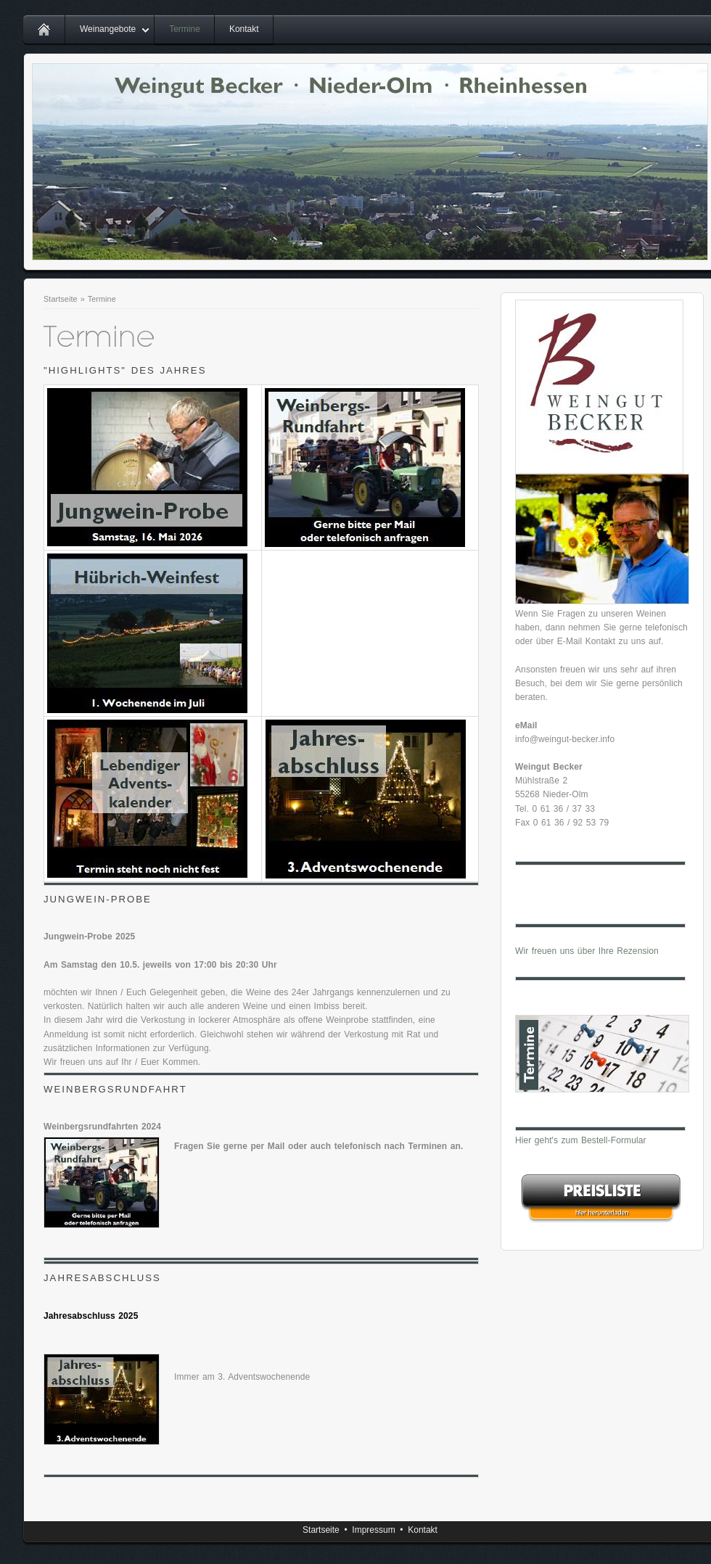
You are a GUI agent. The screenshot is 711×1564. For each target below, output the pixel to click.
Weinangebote (108, 29)
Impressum (373, 1530)
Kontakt (244, 29)
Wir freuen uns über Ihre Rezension (587, 951)
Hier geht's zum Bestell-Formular (580, 1140)
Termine (184, 29)
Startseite (61, 299)
